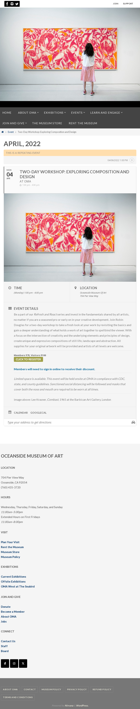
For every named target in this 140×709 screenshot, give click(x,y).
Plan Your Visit (10, 542)
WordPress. (82, 705)
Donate (6, 606)
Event (11, 131)
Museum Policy (10, 556)
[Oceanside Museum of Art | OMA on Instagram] (14, 663)
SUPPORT (128, 3)
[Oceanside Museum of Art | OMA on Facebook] (5, 663)
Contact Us (8, 641)
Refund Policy (102, 689)
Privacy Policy (77, 689)
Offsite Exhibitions (13, 581)
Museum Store (10, 552)
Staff (4, 646)
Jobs (4, 621)
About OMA (8, 616)
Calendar (21, 412)
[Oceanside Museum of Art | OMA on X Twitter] (23, 663)
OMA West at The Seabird (18, 586)
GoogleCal (38, 412)
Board (5, 651)
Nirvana (69, 705)
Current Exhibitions (13, 576)
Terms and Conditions (18, 697)
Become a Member (13, 611)
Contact (30, 689)
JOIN (115, 3)
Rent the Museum (12, 547)
